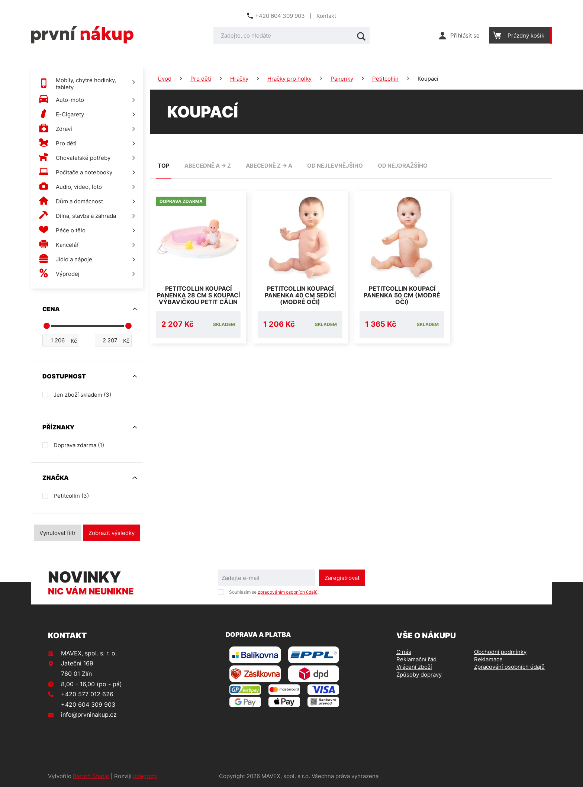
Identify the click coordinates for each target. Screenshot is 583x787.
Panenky (342, 78)
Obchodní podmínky (500, 651)
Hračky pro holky (289, 78)
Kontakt (326, 15)
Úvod (164, 78)
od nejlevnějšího (335, 165)
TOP (164, 165)
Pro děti (200, 78)
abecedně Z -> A (269, 165)
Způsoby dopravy (419, 674)
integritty (145, 776)
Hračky (239, 78)
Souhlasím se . (274, 592)
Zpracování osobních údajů (509, 666)
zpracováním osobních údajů (288, 592)
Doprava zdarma (79, 445)
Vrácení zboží (414, 666)
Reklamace (488, 659)
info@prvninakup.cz (89, 714)
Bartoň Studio (91, 776)
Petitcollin (385, 78)
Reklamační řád (416, 659)
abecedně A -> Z (207, 165)
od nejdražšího (403, 165)
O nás (403, 651)
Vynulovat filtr (57, 532)
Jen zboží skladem (82, 394)
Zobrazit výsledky (111, 532)
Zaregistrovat (342, 577)
